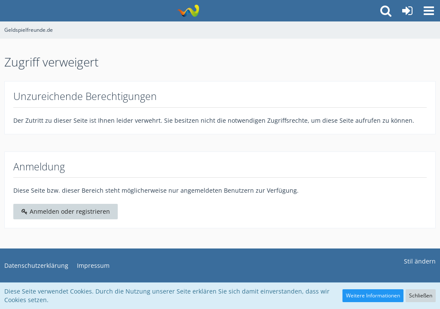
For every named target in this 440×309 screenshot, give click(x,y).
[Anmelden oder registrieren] (407, 10)
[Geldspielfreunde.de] (188, 10)
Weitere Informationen (373, 295)
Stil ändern (420, 261)
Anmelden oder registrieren (65, 211)
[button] (428, 10)
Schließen (420, 295)
